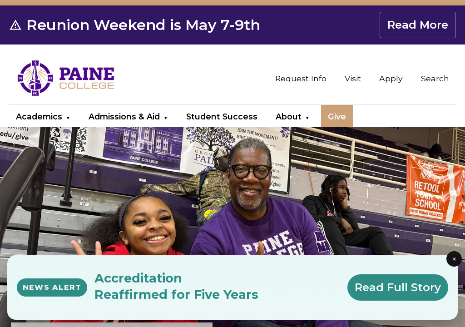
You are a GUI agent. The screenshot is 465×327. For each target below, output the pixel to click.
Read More (417, 24)
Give (337, 116)
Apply (391, 78)
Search (435, 78)
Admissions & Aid (124, 116)
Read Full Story (398, 287)
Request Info (300, 78)
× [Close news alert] (454, 258)
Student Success (221, 116)
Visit (353, 78)
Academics (39, 116)
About (289, 116)
